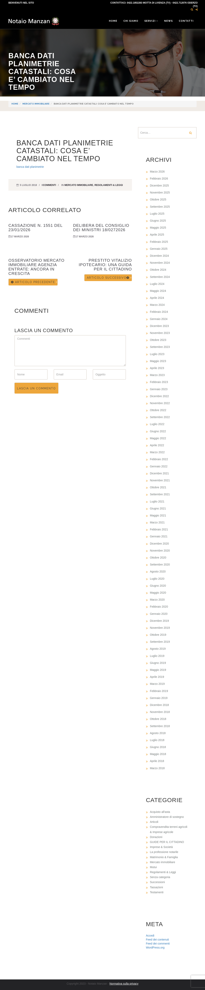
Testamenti (157, 892)
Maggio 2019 (158, 669)
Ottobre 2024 (158, 269)
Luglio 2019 (157, 655)
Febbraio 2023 (159, 382)
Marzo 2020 (157, 599)
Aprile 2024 (157, 297)
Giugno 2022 (158, 431)
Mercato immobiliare (35, 104)
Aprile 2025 (157, 234)
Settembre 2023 (160, 346)
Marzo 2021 (157, 522)
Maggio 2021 (158, 515)
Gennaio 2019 (159, 698)
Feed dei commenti (158, 943)
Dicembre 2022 (159, 396)
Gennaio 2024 (159, 319)
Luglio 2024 (157, 283)
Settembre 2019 (160, 641)
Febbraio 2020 (159, 606)
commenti (49, 185)
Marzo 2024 (157, 304)
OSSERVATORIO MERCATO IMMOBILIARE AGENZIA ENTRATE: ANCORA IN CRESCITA (36, 267)
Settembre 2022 (160, 417)
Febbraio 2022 (159, 459)
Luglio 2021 (157, 501)
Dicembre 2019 (159, 620)
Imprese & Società (161, 847)
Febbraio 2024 (159, 311)
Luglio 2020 (157, 578)
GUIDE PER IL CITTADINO (167, 842)
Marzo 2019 (157, 683)
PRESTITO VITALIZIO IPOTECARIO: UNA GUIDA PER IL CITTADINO (105, 264)
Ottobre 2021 (158, 487)
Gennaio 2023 (159, 389)
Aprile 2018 (157, 761)
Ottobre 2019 (158, 634)
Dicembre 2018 (159, 705)
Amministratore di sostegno (167, 816)
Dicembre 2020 (159, 543)
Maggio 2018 (158, 754)
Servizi (151, 21)
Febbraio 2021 (159, 529)
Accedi (150, 935)
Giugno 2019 (158, 662)
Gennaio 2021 (159, 536)
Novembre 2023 (160, 333)
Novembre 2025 (160, 192)
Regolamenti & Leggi (108, 185)
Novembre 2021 (160, 480)
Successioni (157, 882)
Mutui (153, 867)
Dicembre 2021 (159, 473)
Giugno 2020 (158, 585)
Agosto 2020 (158, 571)
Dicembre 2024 (159, 255)
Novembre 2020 (160, 550)
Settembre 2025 (160, 206)
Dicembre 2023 (159, 326)
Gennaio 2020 (159, 613)
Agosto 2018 (158, 733)
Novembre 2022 (160, 403)
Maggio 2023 (158, 361)
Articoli (154, 821)
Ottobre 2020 (158, 557)
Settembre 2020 (160, 564)
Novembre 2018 (160, 712)
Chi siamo (130, 21)
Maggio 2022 (158, 438)
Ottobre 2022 (158, 410)
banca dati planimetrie (30, 166)
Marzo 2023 (157, 375)
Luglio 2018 (157, 740)
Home (113, 21)
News (168, 21)
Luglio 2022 (157, 424)
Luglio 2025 (157, 213)
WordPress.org (155, 947)
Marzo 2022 (157, 452)
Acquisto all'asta (160, 811)
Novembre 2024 (160, 262)
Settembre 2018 (160, 726)
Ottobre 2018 (158, 719)
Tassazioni (156, 887)
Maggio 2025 (158, 227)
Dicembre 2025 (159, 185)
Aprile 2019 (157, 676)
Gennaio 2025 (159, 248)
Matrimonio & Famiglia (164, 857)
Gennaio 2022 (159, 466)
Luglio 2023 (157, 354)
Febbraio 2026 (159, 178)
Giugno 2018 (158, 747)
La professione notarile (164, 852)
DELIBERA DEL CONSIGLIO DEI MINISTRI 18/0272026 (101, 227)
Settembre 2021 (160, 494)
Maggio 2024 (158, 290)
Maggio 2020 (158, 592)
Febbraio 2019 (159, 691)
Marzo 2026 (157, 171)
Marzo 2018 (157, 768)
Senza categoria (160, 877)
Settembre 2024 (160, 276)
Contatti (186, 21)
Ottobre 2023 (158, 340)
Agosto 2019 (158, 648)
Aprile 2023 (157, 368)
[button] (192, 9)
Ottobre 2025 (158, 199)
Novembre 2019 (160, 627)
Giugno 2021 (158, 508)
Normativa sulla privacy (124, 983)
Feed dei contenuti (157, 939)
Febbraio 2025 (159, 241)
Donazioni (156, 837)
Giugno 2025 (158, 220)
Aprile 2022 (157, 445)
